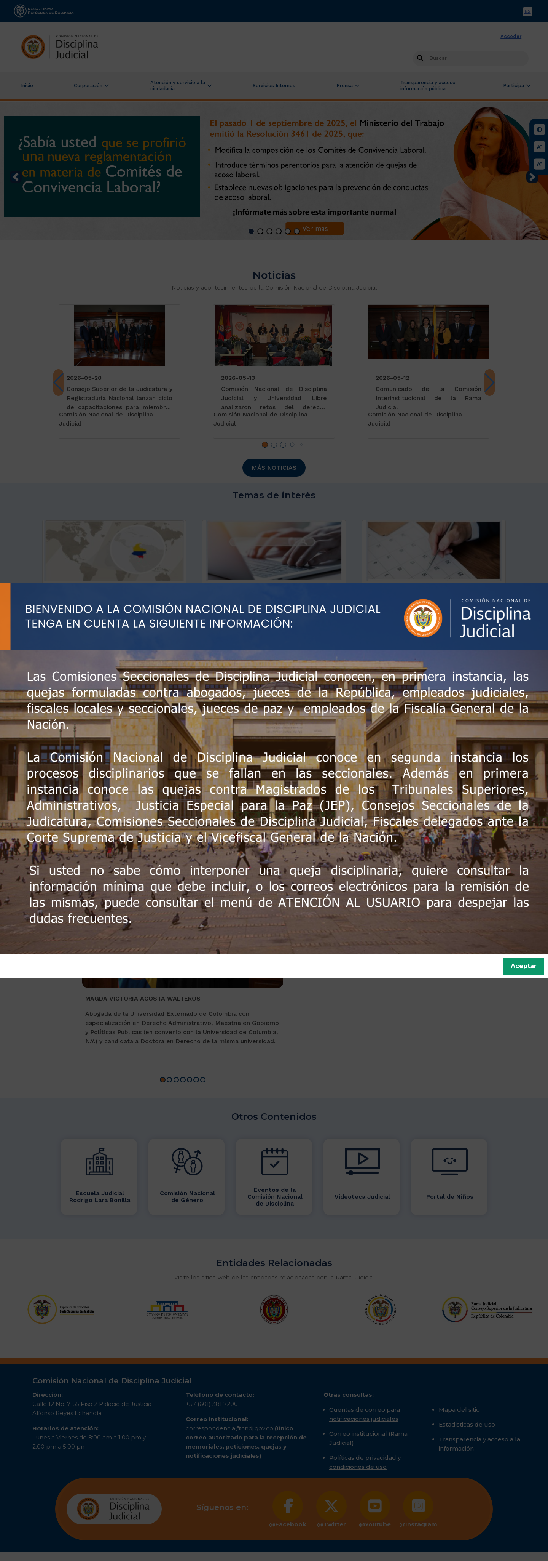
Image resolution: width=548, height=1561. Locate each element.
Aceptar (524, 966)
